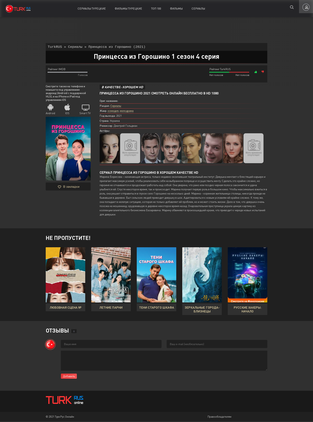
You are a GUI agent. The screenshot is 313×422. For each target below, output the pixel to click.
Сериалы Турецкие (92, 8)
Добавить (69, 377)
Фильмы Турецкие (128, 8)
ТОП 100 (156, 8)
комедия (113, 111)
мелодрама (127, 111)
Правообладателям (219, 417)
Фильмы (176, 8)
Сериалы (198, 8)
